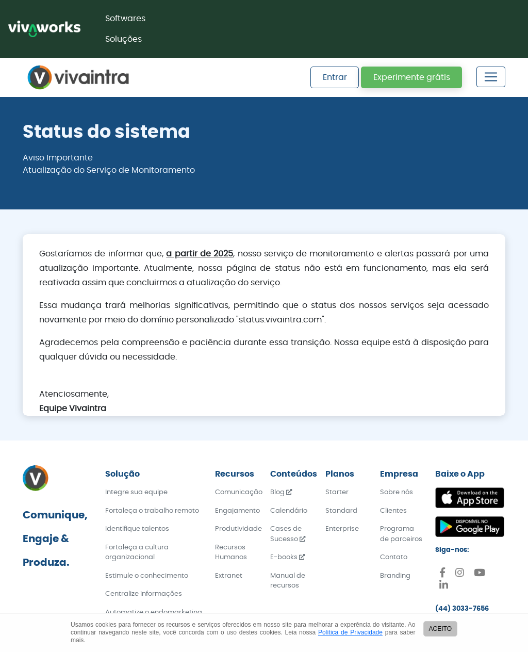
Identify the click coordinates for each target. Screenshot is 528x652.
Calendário (288, 511)
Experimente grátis (411, 77)
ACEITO (440, 628)
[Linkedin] (443, 586)
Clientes (393, 511)
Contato (393, 557)
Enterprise (342, 529)
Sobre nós (396, 492)
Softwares (125, 18)
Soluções (123, 39)
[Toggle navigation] (490, 77)
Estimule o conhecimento (146, 576)
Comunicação (238, 492)
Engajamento (237, 511)
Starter (337, 492)
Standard (341, 511)
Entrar (335, 77)
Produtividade (238, 529)
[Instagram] (459, 574)
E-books (287, 557)
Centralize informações (143, 594)
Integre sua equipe (136, 492)
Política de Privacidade (350, 632)
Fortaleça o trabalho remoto (152, 511)
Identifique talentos (137, 529)
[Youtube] (479, 574)
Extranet (228, 576)
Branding (395, 576)
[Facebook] (442, 574)
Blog (281, 492)
